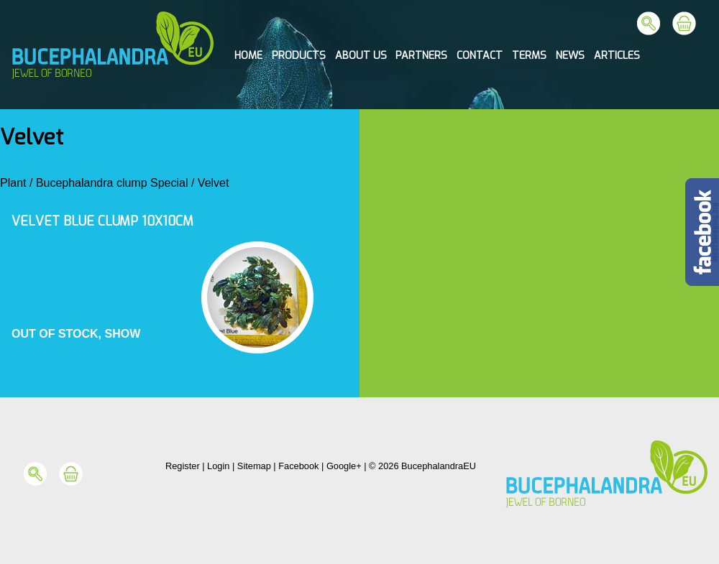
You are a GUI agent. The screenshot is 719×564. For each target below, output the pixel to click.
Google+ (344, 466)
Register (182, 466)
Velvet (213, 183)
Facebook (298, 466)
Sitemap (254, 466)
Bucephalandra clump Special (112, 183)
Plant (13, 183)
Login (218, 466)
